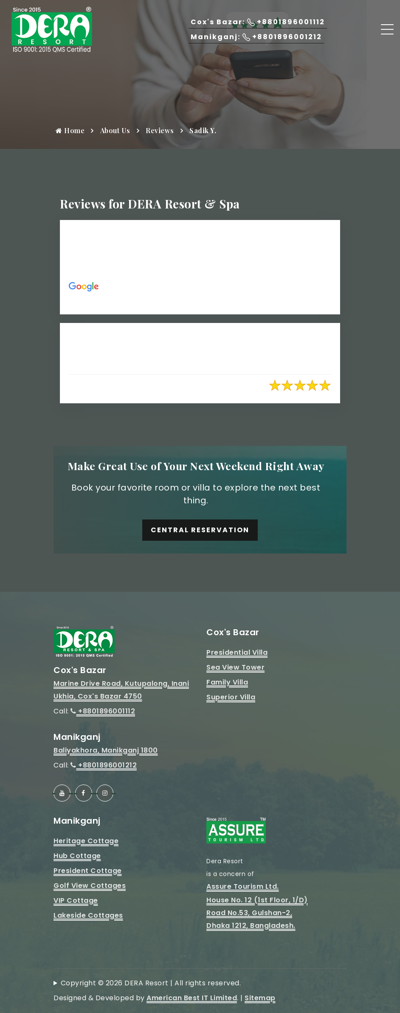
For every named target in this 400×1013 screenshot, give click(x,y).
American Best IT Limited (191, 998)
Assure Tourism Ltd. (242, 886)
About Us (115, 130)
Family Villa (227, 682)
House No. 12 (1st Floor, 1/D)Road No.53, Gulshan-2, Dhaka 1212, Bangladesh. (257, 912)
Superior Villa (230, 697)
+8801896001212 (103, 765)
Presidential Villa (237, 652)
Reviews (160, 130)
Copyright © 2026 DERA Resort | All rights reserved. (151, 983)
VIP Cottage (76, 900)
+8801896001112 (102, 711)
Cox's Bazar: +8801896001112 (258, 22)
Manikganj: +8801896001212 (256, 37)
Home (70, 130)
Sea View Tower (235, 667)
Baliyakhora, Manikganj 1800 (106, 750)
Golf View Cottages (90, 885)
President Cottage (88, 871)
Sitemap (260, 998)
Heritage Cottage (86, 841)
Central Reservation (200, 530)
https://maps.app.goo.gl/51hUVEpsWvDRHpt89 (227, 299)
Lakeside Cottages (88, 915)
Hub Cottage (77, 856)
